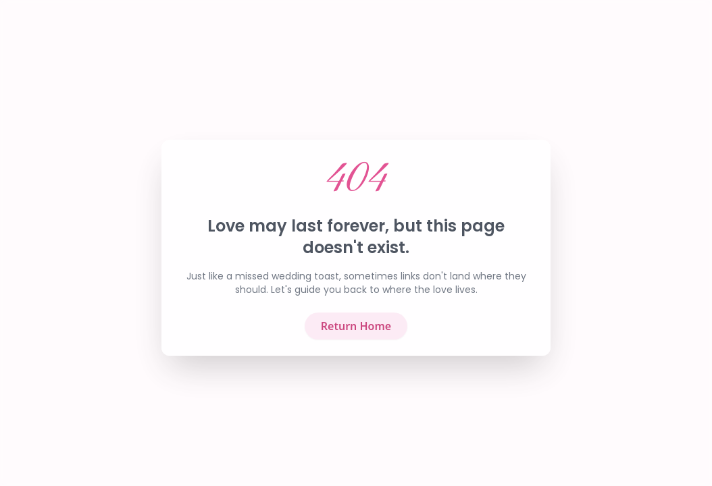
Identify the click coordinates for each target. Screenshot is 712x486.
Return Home (356, 332)
